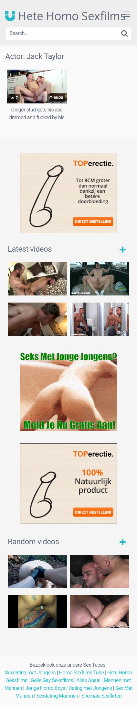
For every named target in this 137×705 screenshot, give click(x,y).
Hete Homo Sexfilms (65, 16)
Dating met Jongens (90, 688)
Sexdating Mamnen (57, 696)
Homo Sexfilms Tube (81, 673)
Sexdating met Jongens (30, 673)
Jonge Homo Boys (45, 688)
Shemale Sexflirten (101, 696)
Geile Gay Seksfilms (52, 680)
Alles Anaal (88, 680)
